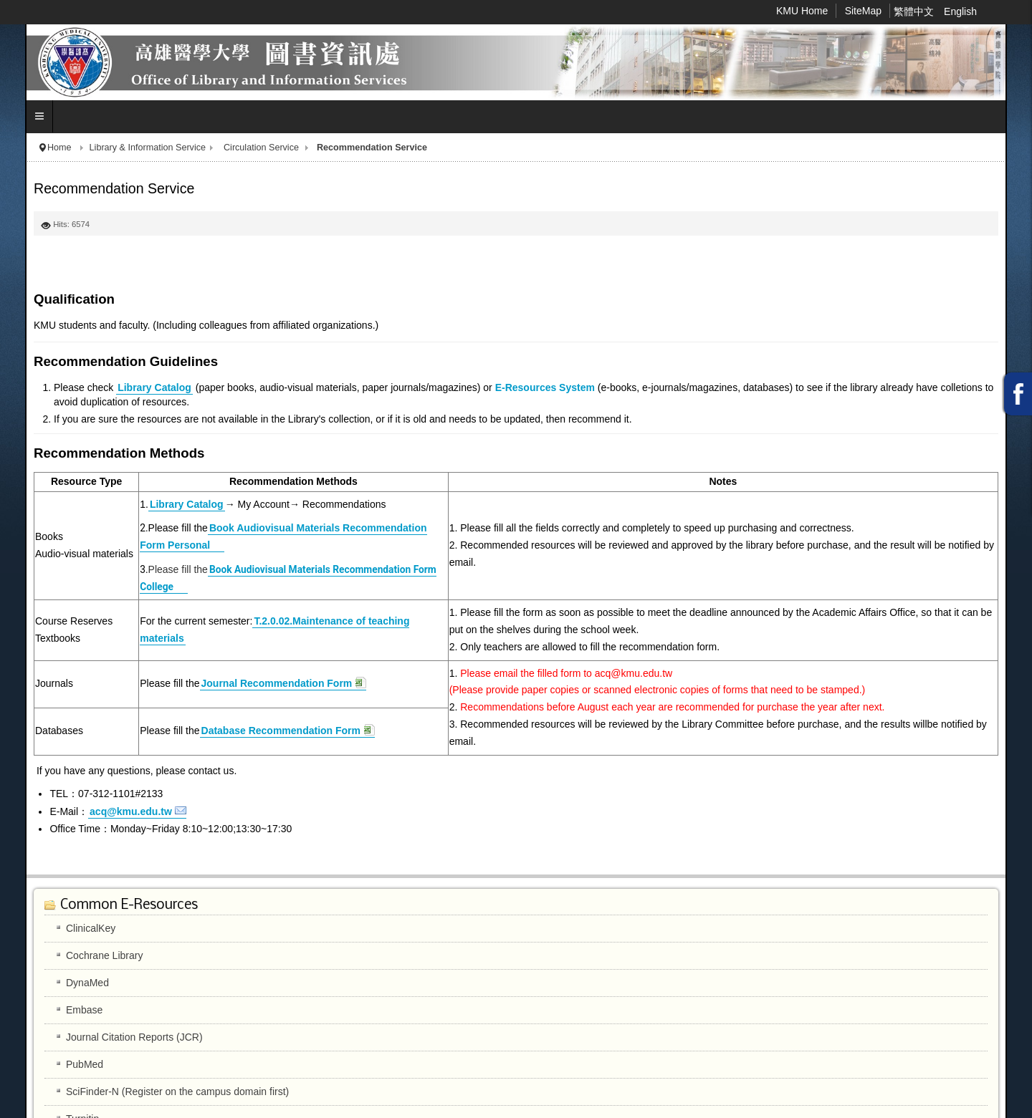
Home (59, 148)
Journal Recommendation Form (277, 683)
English (960, 11)
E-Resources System (545, 387)
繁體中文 (915, 11)
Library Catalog (154, 387)
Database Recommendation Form (281, 730)
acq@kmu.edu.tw (131, 811)
